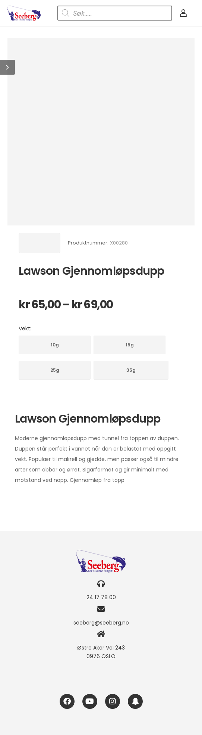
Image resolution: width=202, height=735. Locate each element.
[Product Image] (101, 131)
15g (130, 345)
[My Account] (183, 13)
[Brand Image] (39, 243)
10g (55, 345)
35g (131, 370)
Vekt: (25, 328)
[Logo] (24, 13)
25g (54, 370)
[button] (7, 67)
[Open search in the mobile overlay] (114, 13)
